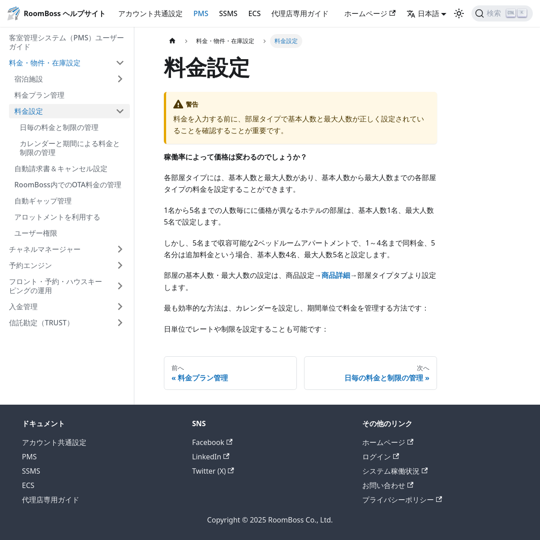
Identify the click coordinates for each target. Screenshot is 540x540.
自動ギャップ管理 (43, 201)
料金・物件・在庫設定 (45, 63)
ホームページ (369, 13)
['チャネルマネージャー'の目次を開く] (120, 249)
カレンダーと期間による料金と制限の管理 (70, 147)
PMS (200, 13)
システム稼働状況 (395, 471)
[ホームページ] (172, 41)
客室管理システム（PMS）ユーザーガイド (66, 42)
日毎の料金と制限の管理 (59, 127)
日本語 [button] (423, 13)
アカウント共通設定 (150, 13)
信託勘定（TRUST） (41, 323)
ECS (254, 13)
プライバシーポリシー (402, 500)
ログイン (380, 457)
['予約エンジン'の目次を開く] (120, 265)
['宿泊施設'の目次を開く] (120, 79)
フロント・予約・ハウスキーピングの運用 (55, 285)
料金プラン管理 (39, 95)
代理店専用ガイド (300, 13)
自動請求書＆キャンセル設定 (60, 168)
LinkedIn (210, 457)
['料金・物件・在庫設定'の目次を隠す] (120, 63)
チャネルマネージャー (45, 249)
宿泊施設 (28, 79)
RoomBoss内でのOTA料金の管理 (67, 185)
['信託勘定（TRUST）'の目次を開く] (120, 322)
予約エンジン (30, 265)
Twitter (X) (213, 471)
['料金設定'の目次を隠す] (120, 111)
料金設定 (28, 111)
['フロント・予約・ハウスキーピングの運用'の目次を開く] (120, 286)
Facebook (212, 442)
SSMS (228, 13)
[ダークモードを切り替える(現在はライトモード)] (459, 13)
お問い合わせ (387, 485)
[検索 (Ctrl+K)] (502, 13)
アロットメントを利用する (57, 217)
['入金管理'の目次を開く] (120, 306)
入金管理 (23, 306)
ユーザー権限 (35, 233)
